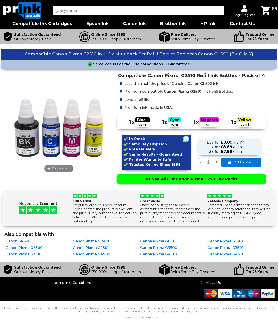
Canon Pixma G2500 (24, 248)
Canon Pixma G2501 (91, 248)
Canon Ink (134, 23)
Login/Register (244, 15)
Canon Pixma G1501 (158, 241)
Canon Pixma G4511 (225, 254)
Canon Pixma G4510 (158, 254)
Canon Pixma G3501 (225, 248)
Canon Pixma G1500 (91, 241)
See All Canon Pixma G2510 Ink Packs (191, 179)
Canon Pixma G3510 (24, 254)
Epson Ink (97, 23)
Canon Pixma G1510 (225, 241)
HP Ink (208, 23)
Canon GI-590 (18, 241)
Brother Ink (173, 23)
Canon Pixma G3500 (158, 248)
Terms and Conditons (72, 283)
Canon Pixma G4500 (91, 254)
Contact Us (211, 283)
